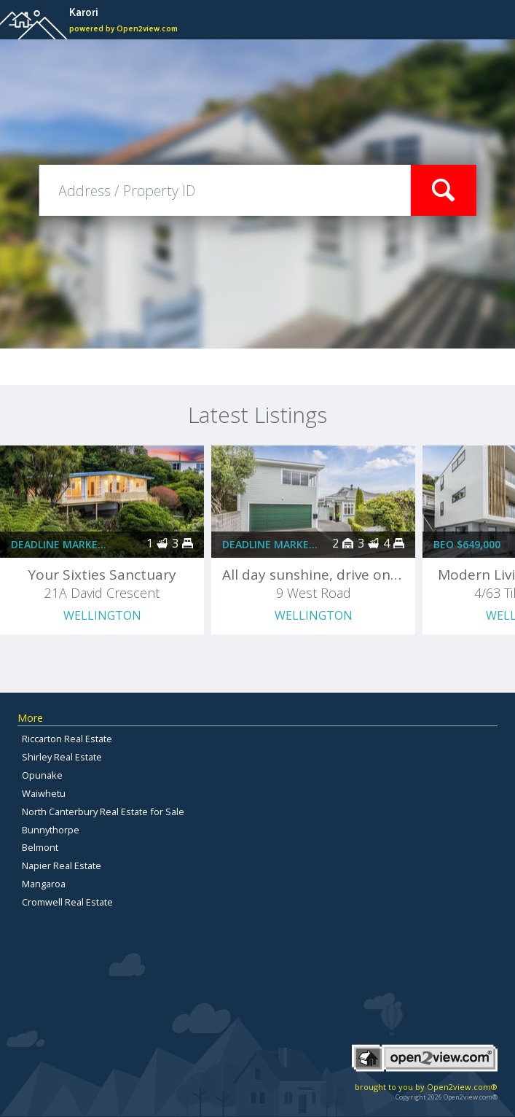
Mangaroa (44, 883)
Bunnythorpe (50, 829)
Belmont (40, 847)
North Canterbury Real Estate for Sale (103, 811)
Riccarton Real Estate (67, 738)
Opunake (42, 775)
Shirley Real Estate (62, 756)
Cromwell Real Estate (67, 901)
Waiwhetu (44, 793)
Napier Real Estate (61, 865)
